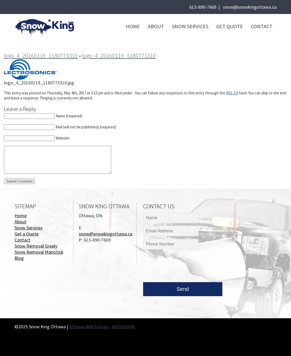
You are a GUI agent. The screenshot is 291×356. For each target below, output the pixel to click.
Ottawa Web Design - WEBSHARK (102, 327)
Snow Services (190, 26)
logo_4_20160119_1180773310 (41, 55)
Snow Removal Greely (36, 246)
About (156, 26)
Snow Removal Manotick (39, 252)
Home (133, 26)
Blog (19, 258)
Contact (262, 26)
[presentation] (183, 267)
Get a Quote (27, 234)
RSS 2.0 (232, 92)
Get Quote (229, 26)
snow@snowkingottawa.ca (249, 7)
